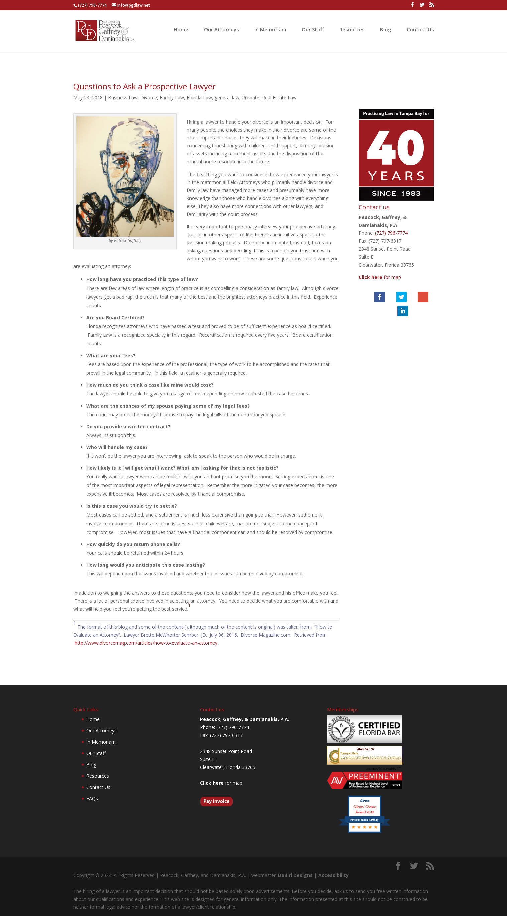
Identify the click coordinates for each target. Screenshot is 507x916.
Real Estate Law (279, 97)
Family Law (172, 97)
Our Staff (313, 30)
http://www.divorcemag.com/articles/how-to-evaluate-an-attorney (146, 643)
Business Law (123, 97)
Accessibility (333, 875)
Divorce (148, 97)
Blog (385, 30)
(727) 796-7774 (92, 5)
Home (181, 30)
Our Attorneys (221, 30)
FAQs (92, 798)
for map (382, 269)
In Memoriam (270, 30)
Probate (250, 97)
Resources (352, 30)
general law (227, 97)
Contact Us (420, 30)
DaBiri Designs (295, 875)
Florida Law (199, 97)
